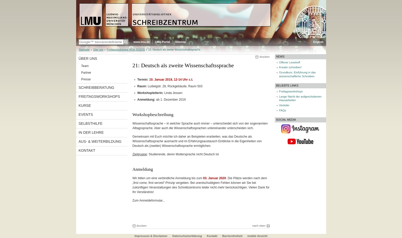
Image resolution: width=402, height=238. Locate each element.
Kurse (85, 105)
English (318, 41)
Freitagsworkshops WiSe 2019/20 (126, 49)
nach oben (258, 225)
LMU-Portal (162, 41)
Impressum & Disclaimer (151, 235)
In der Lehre (91, 132)
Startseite (84, 49)
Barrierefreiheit (232, 235)
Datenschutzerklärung (187, 235)
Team (85, 66)
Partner (86, 72)
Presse (86, 79)
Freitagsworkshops (99, 96)
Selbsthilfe (91, 123)
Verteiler (284, 105)
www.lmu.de (142, 41)
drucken (264, 56)
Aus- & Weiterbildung (100, 141)
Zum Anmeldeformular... (149, 200)
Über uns (98, 49)
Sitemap (180, 41)
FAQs (282, 110)
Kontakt (87, 150)
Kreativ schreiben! (290, 67)
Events (86, 114)
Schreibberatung (96, 87)
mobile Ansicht (257, 235)
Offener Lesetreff (289, 62)
